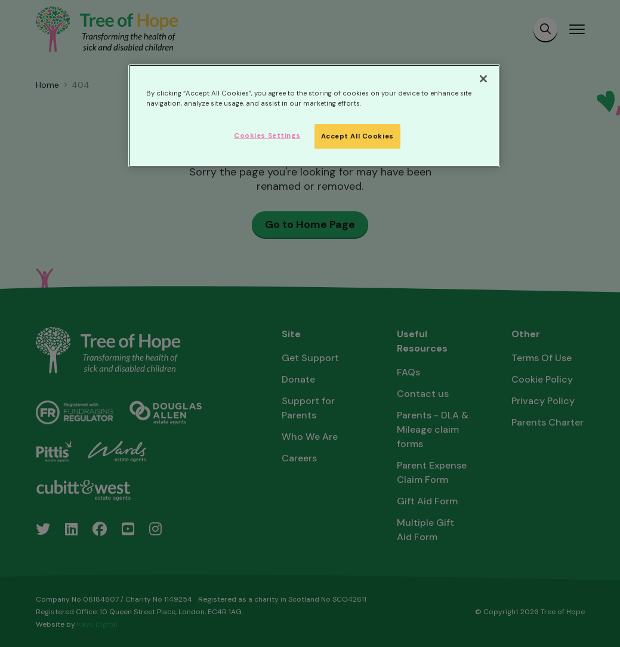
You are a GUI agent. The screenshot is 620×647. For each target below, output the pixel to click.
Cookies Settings (267, 135)
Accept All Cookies (357, 136)
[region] (314, 115)
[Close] (483, 79)
